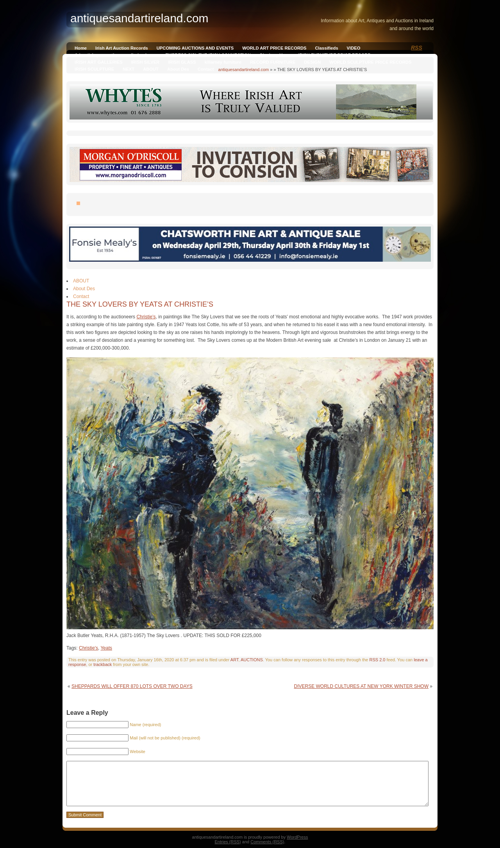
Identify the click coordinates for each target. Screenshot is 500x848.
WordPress (297, 837)
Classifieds (326, 48)
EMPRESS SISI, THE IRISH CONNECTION (208, 55)
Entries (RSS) (228, 841)
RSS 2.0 (377, 659)
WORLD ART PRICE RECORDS (274, 48)
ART (234, 659)
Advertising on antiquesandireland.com (116, 55)
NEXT (128, 69)
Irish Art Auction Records (121, 48)
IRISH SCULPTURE (94, 69)
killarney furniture (223, 62)
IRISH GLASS (182, 62)
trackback (102, 664)
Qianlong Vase (274, 55)
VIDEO (354, 48)
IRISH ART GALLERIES (99, 62)
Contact (206, 69)
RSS (416, 48)
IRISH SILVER (145, 62)
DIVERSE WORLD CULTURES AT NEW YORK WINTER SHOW (361, 686)
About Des (178, 69)
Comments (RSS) (267, 841)
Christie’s (145, 317)
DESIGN (312, 62)
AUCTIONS (252, 659)
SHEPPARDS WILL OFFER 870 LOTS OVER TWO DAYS (132, 686)
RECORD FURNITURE (272, 62)
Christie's (88, 648)
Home (81, 48)
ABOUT (151, 69)
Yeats (106, 648)
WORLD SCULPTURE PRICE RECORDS (370, 62)
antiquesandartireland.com (243, 69)
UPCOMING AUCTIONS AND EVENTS (195, 48)
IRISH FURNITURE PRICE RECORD (334, 55)
